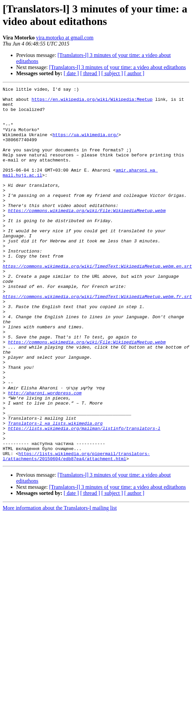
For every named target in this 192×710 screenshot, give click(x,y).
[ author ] (134, 73)
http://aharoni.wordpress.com (45, 454)
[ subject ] (112, 73)
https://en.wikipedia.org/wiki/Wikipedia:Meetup (92, 102)
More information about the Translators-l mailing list (60, 582)
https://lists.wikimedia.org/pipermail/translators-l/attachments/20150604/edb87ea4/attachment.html (76, 530)
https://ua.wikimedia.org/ (85, 145)
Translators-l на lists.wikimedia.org (55, 490)
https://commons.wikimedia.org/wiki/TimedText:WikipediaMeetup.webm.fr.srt (97, 339)
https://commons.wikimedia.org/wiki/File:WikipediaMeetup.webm (87, 236)
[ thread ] (90, 73)
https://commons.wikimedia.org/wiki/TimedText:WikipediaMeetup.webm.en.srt (97, 302)
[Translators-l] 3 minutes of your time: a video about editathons (117, 67)
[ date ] (71, 73)
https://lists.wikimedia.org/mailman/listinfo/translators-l (84, 497)
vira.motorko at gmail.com (65, 37)
